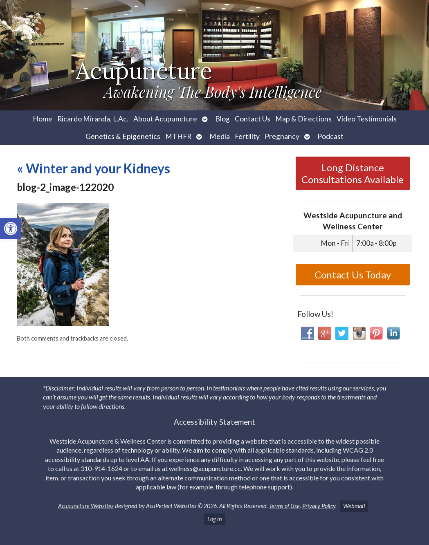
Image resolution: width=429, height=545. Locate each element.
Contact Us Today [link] (352, 274)
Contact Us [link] (252, 118)
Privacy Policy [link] (318, 505)
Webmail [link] (354, 505)
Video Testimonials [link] (367, 118)
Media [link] (219, 136)
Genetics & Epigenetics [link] (122, 136)
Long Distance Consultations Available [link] (352, 173)
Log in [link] (214, 519)
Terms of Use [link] (284, 505)
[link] (10, 228)
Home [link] (42, 118)
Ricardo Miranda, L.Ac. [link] (92, 118)
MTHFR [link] (178, 136)
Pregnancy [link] (282, 136)
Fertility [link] (247, 136)
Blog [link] (222, 118)
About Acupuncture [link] (165, 118)
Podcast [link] (330, 136)
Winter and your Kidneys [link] (93, 168)
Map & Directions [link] (303, 118)
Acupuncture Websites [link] (86, 505)
